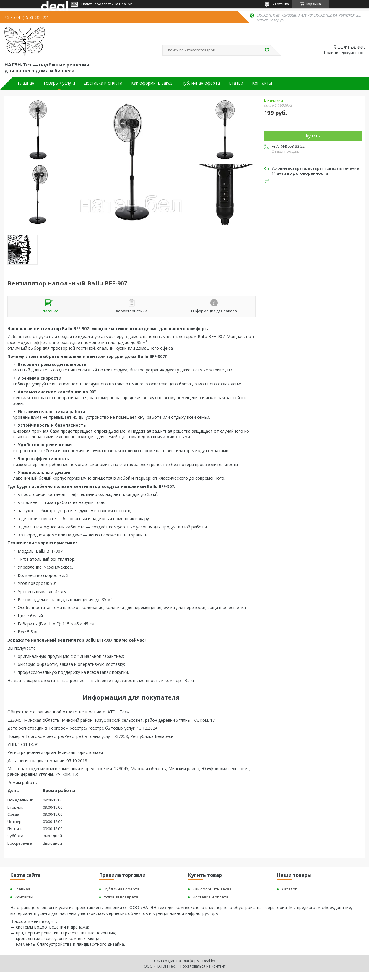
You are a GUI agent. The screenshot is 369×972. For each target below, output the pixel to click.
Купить (313, 136)
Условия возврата (121, 897)
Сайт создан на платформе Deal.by (184, 960)
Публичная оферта (200, 83)
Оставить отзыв (349, 47)
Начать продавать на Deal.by (106, 4)
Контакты (262, 83)
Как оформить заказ (152, 83)
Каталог (289, 889)
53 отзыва (280, 4)
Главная (26, 83)
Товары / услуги (59, 83)
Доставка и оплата (103, 83)
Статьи (236, 83)
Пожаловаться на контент (202, 966)
